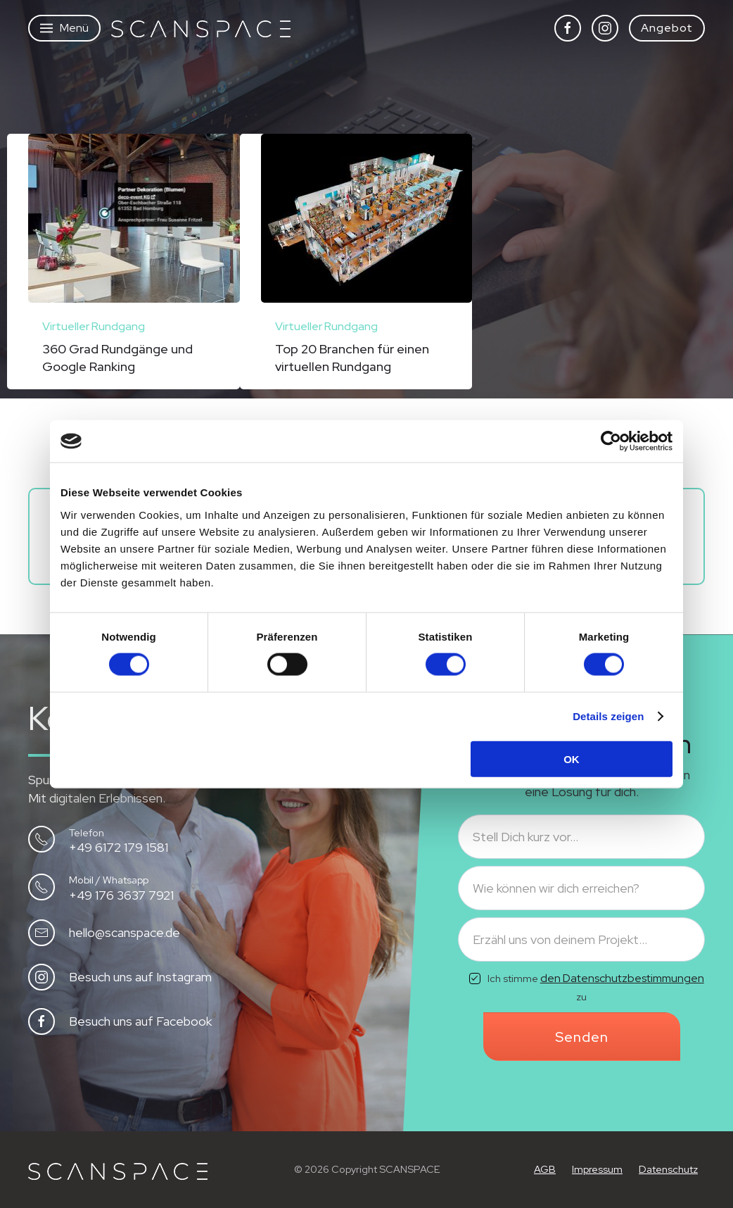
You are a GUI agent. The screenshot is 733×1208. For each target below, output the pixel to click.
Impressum (597, 1169)
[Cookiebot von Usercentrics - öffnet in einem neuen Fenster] (611, 441)
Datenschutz (668, 1169)
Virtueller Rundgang (93, 326)
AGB (545, 1169)
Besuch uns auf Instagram (140, 977)
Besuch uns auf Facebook (140, 1021)
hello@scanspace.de (124, 932)
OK (571, 759)
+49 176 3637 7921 (121, 895)
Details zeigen (608, 716)
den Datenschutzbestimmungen (622, 978)
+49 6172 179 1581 (118, 847)
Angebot (667, 27)
